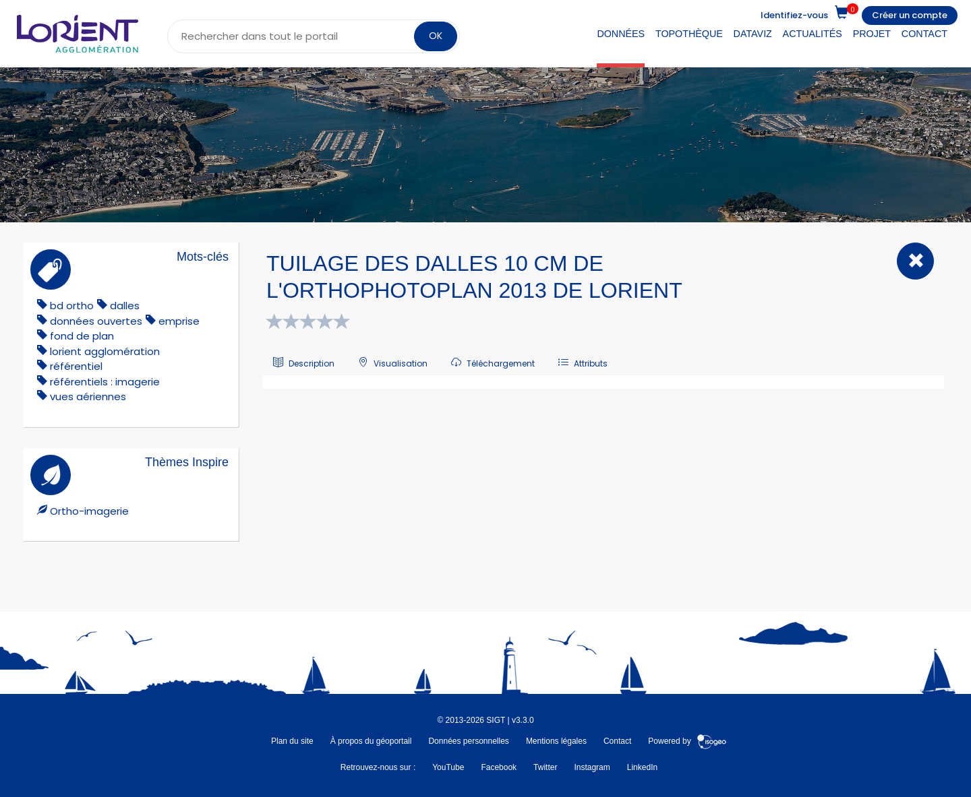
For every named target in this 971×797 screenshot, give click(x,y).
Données (621, 33)
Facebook (499, 767)
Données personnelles (468, 741)
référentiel (76, 366)
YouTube (448, 767)
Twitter (545, 767)
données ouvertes (96, 321)
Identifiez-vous (794, 15)
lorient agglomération (105, 351)
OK (435, 35)
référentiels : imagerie (105, 382)
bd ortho (72, 305)
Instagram (592, 767)
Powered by (687, 741)
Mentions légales (556, 741)
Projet (872, 33)
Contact (924, 33)
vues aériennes (88, 396)
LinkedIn (642, 767)
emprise (179, 321)
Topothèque (689, 33)
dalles (125, 305)
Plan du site (292, 741)
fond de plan (82, 336)
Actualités (812, 33)
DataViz (753, 33)
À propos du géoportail (371, 741)
